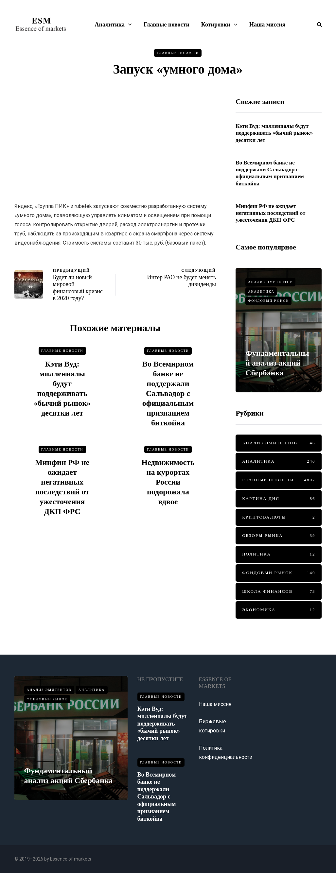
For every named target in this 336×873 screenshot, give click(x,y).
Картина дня (278, 499)
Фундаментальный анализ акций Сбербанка (277, 363)
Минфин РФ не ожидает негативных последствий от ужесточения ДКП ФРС (270, 216)
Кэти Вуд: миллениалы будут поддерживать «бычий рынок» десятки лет (274, 133)
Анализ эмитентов (270, 282)
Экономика (278, 610)
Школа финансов (278, 591)
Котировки (215, 24)
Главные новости (166, 24)
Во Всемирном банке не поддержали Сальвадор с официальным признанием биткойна (168, 396)
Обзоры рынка (278, 535)
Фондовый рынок (268, 300)
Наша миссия (267, 24)
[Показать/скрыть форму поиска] (317, 24)
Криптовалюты (278, 517)
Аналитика (110, 24)
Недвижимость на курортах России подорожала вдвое (167, 485)
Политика (278, 554)
